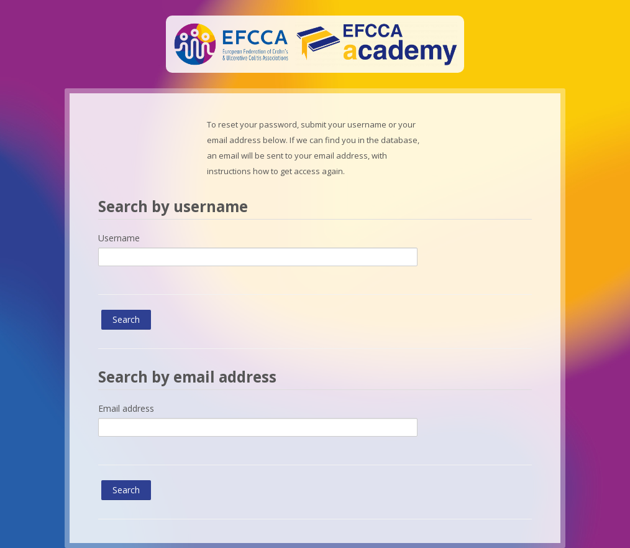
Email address (126, 408)
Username (119, 238)
